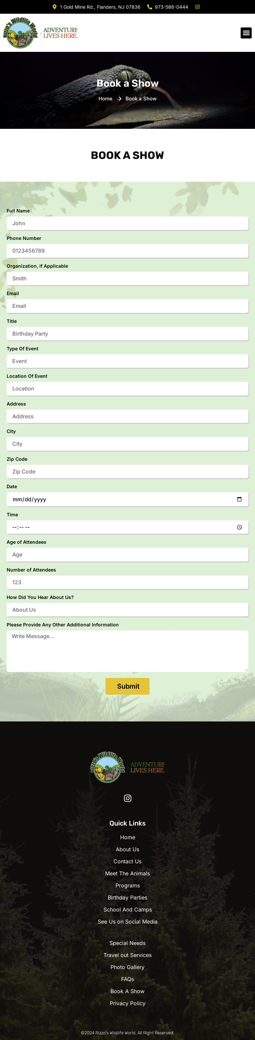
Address (16, 404)
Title (12, 321)
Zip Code (17, 459)
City (11, 431)
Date (12, 486)
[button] (246, 32)
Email (13, 293)
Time (12, 514)
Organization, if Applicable (37, 266)
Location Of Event (27, 376)
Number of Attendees (31, 570)
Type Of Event (22, 348)
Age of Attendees (26, 542)
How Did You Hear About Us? (40, 597)
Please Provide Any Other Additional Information (63, 624)
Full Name (18, 210)
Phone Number (24, 238)
